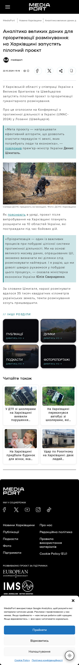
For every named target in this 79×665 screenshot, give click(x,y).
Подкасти (10, 539)
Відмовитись (39, 640)
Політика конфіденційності (47, 660)
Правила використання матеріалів (51, 542)
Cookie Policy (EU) (53, 553)
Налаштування (39, 651)
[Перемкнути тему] (69, 655)
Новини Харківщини (30, 20)
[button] (73, 601)
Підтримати (12, 552)
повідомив (13, 148)
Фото (7, 545)
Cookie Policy (22, 660)
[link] (5, 509)
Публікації (11, 532)
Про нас (46, 525)
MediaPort (9, 20)
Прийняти (40, 630)
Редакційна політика (56, 532)
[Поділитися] (61, 71)
